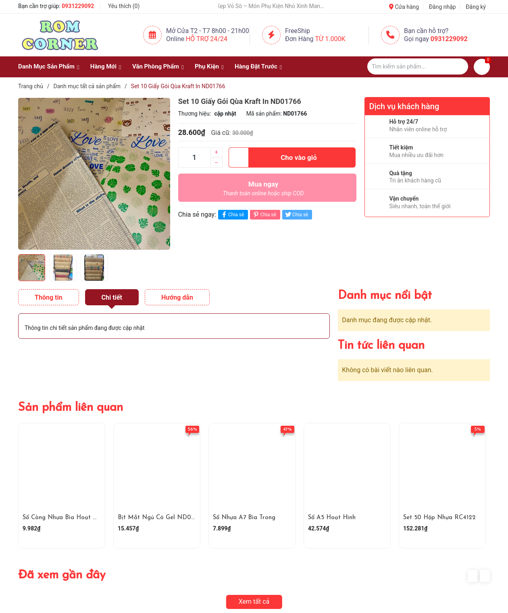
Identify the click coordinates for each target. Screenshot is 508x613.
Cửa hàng (404, 7)
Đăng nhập (442, 7)
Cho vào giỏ (273, 157)
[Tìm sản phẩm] (417, 66)
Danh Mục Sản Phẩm (46, 66)
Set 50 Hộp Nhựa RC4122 (439, 518)
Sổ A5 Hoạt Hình (332, 518)
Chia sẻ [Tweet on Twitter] (296, 214)
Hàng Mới (103, 66)
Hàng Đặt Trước (256, 66)
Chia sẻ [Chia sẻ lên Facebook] (232, 214)
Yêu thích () (123, 6)
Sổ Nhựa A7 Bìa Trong (244, 518)
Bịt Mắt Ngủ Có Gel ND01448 (161, 518)
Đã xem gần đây (62, 575)
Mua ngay (263, 190)
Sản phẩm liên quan (70, 408)
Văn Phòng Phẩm (155, 66)
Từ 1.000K (330, 39)
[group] (94, 173)
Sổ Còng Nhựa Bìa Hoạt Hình (64, 518)
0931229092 (78, 6)
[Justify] (458, 66)
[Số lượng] (194, 157)
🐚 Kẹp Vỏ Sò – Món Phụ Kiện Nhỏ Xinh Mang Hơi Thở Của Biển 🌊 (272, 6)
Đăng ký (476, 7)
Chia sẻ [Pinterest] (264, 214)
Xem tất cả (254, 601)
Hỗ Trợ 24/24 (206, 39)
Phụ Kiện (207, 66)
